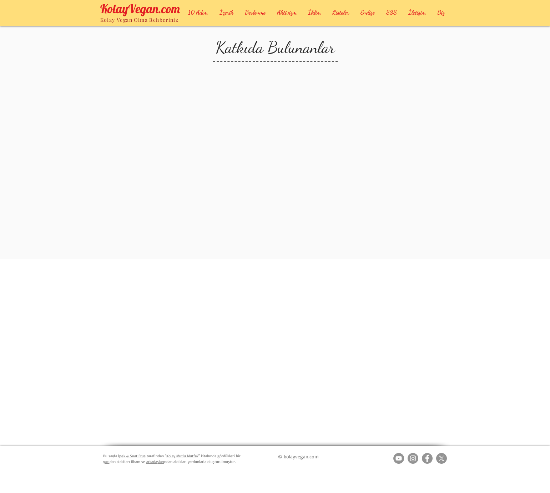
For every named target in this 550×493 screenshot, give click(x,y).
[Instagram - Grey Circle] (413, 458)
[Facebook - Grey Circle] (427, 458)
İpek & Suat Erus (132, 455)
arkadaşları (155, 461)
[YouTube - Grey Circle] (398, 458)
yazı (106, 461)
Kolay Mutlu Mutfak (182, 455)
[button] (255, 12)
